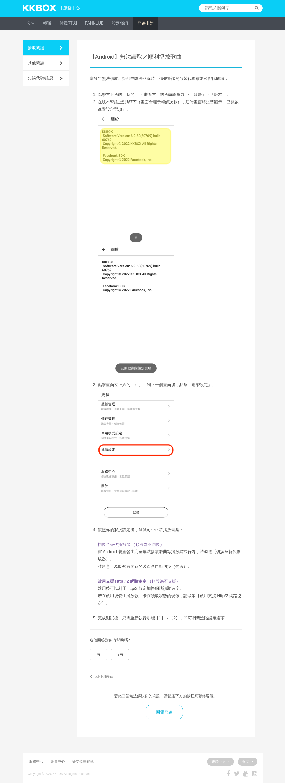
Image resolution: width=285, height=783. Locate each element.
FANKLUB (94, 23)
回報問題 (164, 712)
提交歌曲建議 (83, 761)
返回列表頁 (102, 676)
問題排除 (145, 23)
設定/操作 (120, 23)
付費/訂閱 (68, 23)
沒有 (119, 654)
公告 (31, 23)
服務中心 (36, 761)
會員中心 (58, 761)
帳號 (47, 23)
